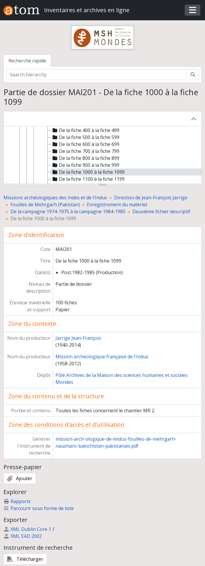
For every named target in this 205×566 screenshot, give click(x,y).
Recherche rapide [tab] (27, 60)
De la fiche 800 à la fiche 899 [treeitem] (85, 158)
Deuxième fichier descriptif (161, 211)
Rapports (17, 501)
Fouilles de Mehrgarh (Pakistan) (45, 204)
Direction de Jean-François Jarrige (150, 197)
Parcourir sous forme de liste (38, 508)
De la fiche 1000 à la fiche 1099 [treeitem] (88, 172)
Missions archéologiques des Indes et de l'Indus (55, 197)
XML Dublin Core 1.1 (29, 529)
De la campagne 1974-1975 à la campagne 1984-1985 (67, 211)
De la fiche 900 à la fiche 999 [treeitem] (85, 165)
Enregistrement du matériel (117, 204)
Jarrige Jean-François (78, 338)
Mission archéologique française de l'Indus (101, 356)
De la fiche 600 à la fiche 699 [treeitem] (85, 144)
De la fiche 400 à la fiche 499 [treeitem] (85, 130)
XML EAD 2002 (22, 536)
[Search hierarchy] (96, 74)
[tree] (102, 155)
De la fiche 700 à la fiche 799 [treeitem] (85, 151)
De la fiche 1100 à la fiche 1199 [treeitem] (88, 179)
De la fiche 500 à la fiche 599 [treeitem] (85, 137)
